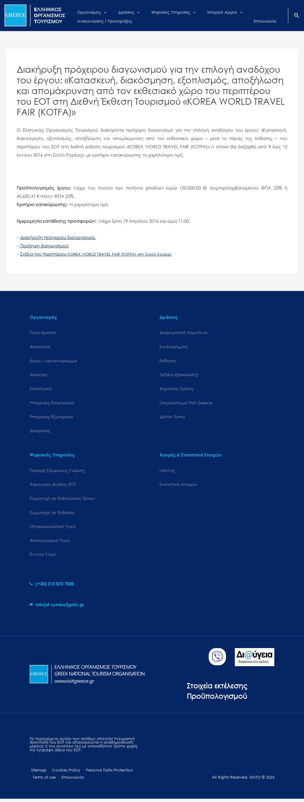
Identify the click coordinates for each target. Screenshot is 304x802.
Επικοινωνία (69, 780)
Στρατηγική (41, 389)
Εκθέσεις (167, 361)
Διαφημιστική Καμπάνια (183, 332)
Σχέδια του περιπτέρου (96, 254)
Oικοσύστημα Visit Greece (186, 403)
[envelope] (57, 607)
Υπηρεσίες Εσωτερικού (52, 403)
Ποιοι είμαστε (43, 332)
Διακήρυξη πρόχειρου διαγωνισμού (58, 237)
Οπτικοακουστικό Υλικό (52, 528)
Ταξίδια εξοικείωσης (178, 375)
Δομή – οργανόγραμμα (53, 361)
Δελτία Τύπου (172, 418)
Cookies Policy (63, 773)
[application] (99, 11)
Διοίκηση (39, 375)
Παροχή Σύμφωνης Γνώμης (57, 472)
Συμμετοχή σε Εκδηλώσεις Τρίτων (62, 500)
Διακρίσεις (40, 432)
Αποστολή (40, 346)
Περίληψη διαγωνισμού (44, 246)
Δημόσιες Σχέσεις (176, 389)
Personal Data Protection (104, 773)
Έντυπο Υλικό (43, 557)
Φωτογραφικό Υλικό (50, 542)
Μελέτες (167, 472)
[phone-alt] (52, 586)
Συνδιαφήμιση (173, 346)
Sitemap (37, 773)
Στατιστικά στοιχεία (178, 486)
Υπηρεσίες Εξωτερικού (51, 418)
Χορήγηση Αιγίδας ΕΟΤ (53, 486)
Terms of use (43, 780)
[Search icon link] (297, 16)
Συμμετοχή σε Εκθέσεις (52, 514)
